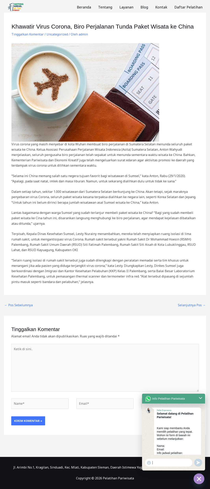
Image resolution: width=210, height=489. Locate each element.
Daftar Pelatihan (188, 7)
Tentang (105, 7)
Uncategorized (57, 34)
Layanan (126, 7)
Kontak (161, 7)
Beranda (84, 7)
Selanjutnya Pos (192, 305)
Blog (144, 7)
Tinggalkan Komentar (27, 34)
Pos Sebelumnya (18, 305)
